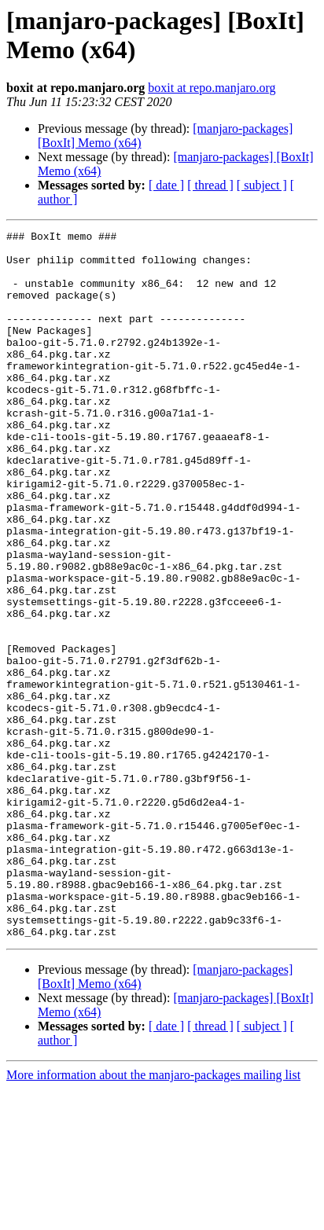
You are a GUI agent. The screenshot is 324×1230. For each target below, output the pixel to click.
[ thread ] (210, 185)
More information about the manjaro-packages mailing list (153, 1216)
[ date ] (166, 185)
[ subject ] (262, 185)
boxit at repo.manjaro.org (211, 87)
